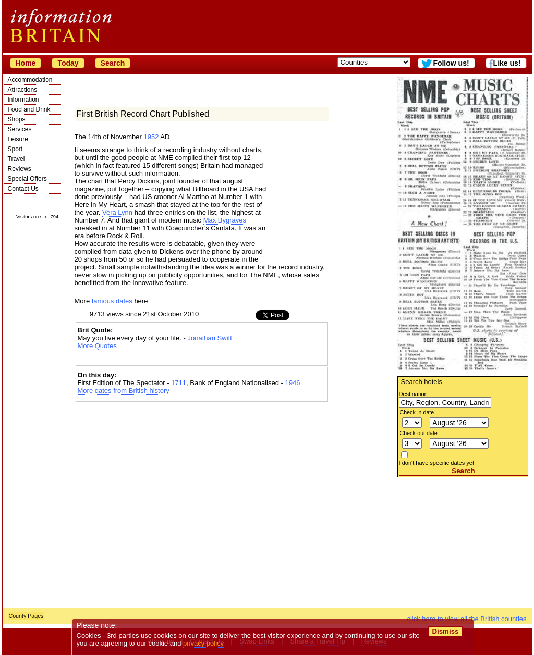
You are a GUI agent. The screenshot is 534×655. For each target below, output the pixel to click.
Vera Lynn (117, 212)
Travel (16, 159)
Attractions (23, 89)
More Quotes (97, 346)
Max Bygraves (224, 220)
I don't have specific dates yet (437, 463)
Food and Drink (29, 109)
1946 (292, 383)
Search (113, 63)
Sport (15, 149)
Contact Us (23, 188)
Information (23, 99)
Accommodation (30, 79)
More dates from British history (123, 390)
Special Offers (27, 178)
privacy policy (204, 643)
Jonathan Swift (209, 338)
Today (67, 63)
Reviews (19, 168)
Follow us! (451, 63)
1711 (178, 383)
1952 (151, 137)
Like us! (507, 63)
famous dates (112, 301)
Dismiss (445, 631)
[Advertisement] (462, 542)
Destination (413, 394)
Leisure (18, 139)
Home (26, 63)
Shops (17, 119)
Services (20, 129)
